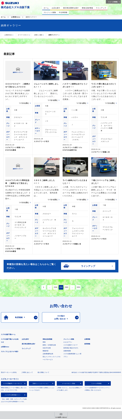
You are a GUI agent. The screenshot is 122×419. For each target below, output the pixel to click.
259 (61, 287)
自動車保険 (67, 351)
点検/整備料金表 (48, 354)
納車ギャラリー (53, 35)
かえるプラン (67, 342)
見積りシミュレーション (41, 383)
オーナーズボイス (23, 35)
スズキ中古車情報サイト (13, 395)
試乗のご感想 (38, 35)
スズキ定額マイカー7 (70, 345)
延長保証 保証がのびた (70, 348)
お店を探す (25, 339)
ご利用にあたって (27, 372)
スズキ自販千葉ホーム (8, 334)
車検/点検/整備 (47, 339)
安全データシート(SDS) (8, 372)
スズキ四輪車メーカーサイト (12, 383)
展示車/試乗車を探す (28, 344)
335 (78, 287)
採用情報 (87, 344)
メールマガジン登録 (68, 383)
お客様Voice (15, 17)
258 (55, 287)
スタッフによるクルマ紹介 (9, 351)
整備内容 (45, 351)
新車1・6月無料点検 (49, 345)
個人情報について (43, 372)
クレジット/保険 (68, 339)
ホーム (3, 17)
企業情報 (87, 339)
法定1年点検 (47, 348)
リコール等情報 (96, 383)
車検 (44, 342)
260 (66, 287)
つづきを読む (24, 103)
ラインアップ (26, 348)
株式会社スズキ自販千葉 (15, 7)
